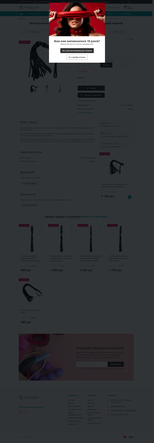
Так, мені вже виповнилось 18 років (77, 51)
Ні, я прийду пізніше (77, 57)
